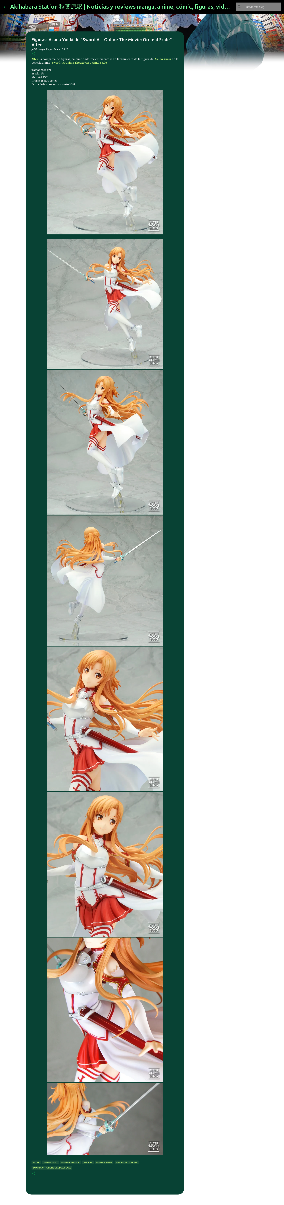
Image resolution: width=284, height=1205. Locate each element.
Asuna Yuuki (162, 59)
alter (36, 1162)
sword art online (126, 1162)
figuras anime (104, 1162)
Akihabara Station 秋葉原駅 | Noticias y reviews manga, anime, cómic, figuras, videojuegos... (132, 6)
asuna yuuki (50, 1162)
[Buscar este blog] (262, 7)
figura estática (70, 1162)
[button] (34, 54)
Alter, (35, 59)
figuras (88, 1162)
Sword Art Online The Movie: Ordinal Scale (79, 62)
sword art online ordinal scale (52, 1168)
